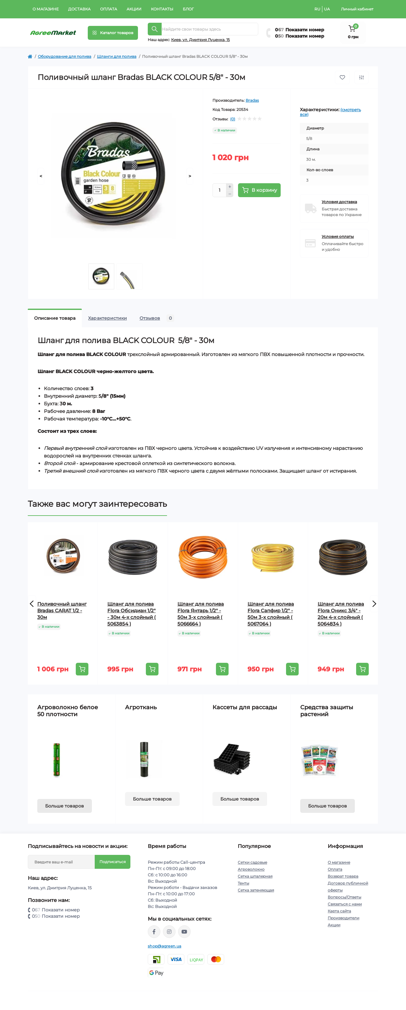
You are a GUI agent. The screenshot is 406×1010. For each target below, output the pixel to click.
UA (327, 9)
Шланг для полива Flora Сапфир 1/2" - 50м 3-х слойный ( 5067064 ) (271, 614)
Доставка (79, 9)
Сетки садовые (252, 862)
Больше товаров (64, 806)
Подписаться (112, 861)
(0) (232, 119)
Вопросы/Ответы (344, 897)
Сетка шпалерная (255, 876)
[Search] (155, 29)
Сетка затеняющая (256, 890)
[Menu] (113, 33)
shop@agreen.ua (164, 946)
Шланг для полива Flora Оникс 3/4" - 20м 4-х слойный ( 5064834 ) (341, 614)
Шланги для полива (116, 56)
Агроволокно (251, 869)
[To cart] (82, 669)
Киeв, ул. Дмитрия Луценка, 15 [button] (200, 39)
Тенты (243, 883)
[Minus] (229, 194)
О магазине (46, 9)
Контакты (162, 9)
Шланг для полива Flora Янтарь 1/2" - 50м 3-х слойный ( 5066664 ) (200, 614)
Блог (188, 9)
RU (317, 9)
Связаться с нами (345, 904)
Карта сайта (339, 911)
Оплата (108, 9)
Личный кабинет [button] (357, 9)
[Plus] (229, 186)
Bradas (252, 100)
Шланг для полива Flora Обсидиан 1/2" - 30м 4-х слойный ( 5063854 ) (131, 614)
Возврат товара (343, 876)
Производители (343, 918)
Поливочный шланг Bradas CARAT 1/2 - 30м (62, 610)
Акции (134, 9)
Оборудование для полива (64, 56)
